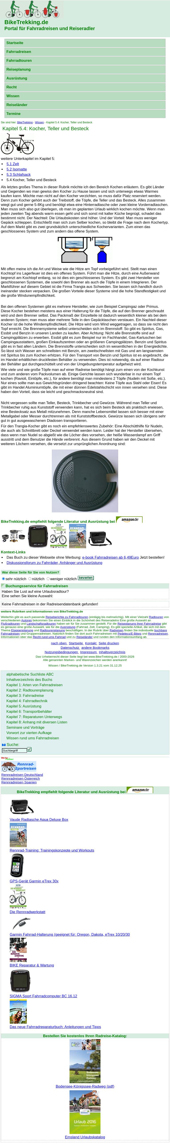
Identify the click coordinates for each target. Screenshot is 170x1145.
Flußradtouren (10, 623)
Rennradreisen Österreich (20, 778)
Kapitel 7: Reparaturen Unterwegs (34, 717)
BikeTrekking (25, 122)
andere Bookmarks (95, 647)
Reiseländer (16, 105)
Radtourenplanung (52, 630)
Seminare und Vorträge (25, 727)
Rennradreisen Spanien (19, 782)
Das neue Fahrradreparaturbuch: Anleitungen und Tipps (55, 1024)
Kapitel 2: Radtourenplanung (29, 690)
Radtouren (156, 617)
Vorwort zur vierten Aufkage (29, 733)
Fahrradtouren (19, 60)
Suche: (13, 744)
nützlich (38, 579)
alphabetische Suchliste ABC (30, 674)
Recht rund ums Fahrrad (49, 637)
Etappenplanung (22, 630)
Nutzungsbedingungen (62, 652)
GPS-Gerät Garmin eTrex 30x (34, 879)
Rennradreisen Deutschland (22, 775)
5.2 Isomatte (17, 169)
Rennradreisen (158, 633)
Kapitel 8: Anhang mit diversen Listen (36, 722)
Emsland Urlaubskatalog (85, 1135)
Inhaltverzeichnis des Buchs (29, 680)
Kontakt (91, 643)
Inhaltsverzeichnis (112, 652)
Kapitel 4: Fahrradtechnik (27, 701)
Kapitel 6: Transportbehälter (29, 711)
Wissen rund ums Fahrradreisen (32, 738)
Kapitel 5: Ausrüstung (23, 706)
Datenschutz (70, 647)
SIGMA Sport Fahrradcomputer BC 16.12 (43, 994)
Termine (13, 114)
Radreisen (116, 630)
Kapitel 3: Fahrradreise (25, 696)
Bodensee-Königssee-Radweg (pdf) (85, 1084)
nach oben (59, 643)
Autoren (26, 620)
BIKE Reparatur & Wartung (32, 963)
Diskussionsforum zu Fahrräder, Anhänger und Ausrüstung (54, 563)
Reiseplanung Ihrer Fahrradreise (139, 623)
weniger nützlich (63, 579)
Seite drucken (109, 643)
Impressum (89, 652)
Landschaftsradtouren (41, 623)
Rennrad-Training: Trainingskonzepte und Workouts (52, 848)
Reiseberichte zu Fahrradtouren (67, 617)
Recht (11, 87)
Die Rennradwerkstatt (27, 909)
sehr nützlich (16, 579)
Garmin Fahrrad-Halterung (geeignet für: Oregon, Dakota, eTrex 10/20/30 (70, 932)
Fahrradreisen (18, 52)
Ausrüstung (16, 78)
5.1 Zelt (13, 164)
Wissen (12, 96)
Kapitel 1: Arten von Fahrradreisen (34, 685)
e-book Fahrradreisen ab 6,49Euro (110, 557)
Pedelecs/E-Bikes (129, 633)
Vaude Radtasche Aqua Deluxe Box (39, 817)
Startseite (14, 43)
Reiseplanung (18, 69)
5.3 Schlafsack (19, 174)
